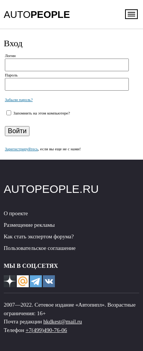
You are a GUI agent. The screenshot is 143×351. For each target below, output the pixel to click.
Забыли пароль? (19, 99)
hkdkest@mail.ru (62, 322)
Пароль (11, 75)
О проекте (16, 213)
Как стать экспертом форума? (39, 236)
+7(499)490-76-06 (46, 330)
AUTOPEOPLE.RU (51, 189)
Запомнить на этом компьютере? (41, 113)
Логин (10, 55)
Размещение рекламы (29, 225)
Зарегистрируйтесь (21, 149)
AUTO (37, 14)
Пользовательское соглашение (39, 248)
